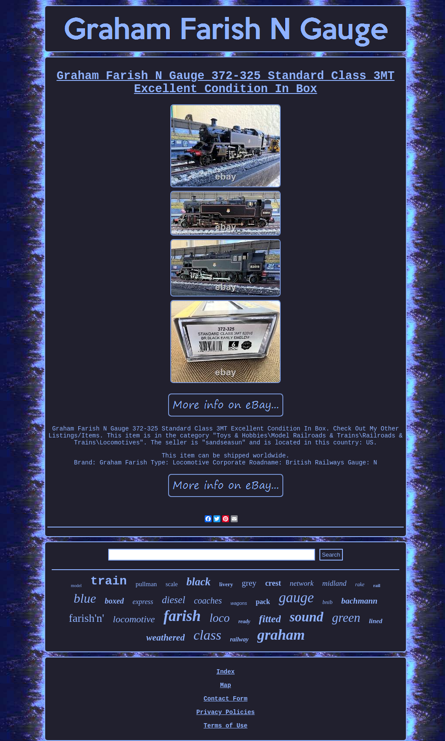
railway (239, 639)
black (198, 581)
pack (263, 601)
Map (225, 685)
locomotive (134, 619)
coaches (208, 600)
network (302, 583)
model (76, 585)
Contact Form (226, 698)
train (108, 581)
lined (375, 621)
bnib (327, 602)
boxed (114, 601)
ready (244, 621)
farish (182, 615)
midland (334, 583)
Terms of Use (226, 725)
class (207, 635)
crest (273, 583)
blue (84, 598)
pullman (146, 584)
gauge (296, 597)
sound (306, 616)
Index (225, 671)
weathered (165, 637)
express (143, 601)
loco (219, 617)
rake (359, 584)
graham (281, 635)
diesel (173, 599)
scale (172, 584)
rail (377, 585)
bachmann (359, 600)
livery (226, 584)
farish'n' (86, 618)
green (346, 617)
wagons (239, 603)
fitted (270, 618)
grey (249, 582)
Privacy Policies (225, 712)
